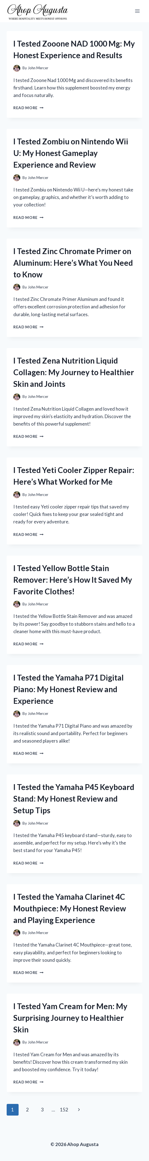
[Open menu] (137, 11)
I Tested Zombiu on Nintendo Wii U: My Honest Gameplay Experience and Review (70, 153)
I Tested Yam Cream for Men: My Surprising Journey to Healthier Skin (70, 1017)
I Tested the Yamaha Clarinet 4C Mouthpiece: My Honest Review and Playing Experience (69, 908)
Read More (28, 108)
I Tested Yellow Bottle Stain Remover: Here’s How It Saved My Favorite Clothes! (72, 579)
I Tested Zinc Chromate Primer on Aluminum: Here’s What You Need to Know (73, 262)
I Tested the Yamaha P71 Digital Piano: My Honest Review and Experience (68, 689)
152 (64, 1110)
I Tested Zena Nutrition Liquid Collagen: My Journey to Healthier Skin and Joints (73, 372)
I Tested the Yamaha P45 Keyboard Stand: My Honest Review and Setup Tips (73, 798)
